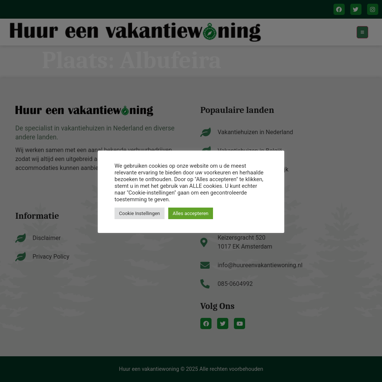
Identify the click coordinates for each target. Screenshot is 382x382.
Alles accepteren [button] (191, 213)
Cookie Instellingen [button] (139, 213)
